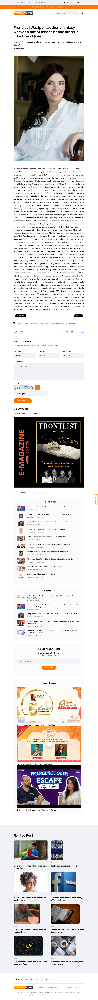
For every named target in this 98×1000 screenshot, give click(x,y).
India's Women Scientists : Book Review (41, 574)
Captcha (16, 383)
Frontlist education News (57, 323)
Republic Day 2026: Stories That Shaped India (44, 567)
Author (18, 323)
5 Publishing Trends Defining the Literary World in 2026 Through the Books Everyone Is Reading (52, 631)
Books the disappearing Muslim (64, 866)
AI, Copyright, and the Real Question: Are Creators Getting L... (50, 514)
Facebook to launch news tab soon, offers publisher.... (66, 899)
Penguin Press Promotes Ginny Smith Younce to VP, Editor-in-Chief (52, 614)
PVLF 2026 (96, 500)
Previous (20, 316)
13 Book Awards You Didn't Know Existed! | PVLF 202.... (36, 725)
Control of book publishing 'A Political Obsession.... (67, 931)
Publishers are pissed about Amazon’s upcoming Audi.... (30, 963)
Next (78, 316)
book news (34, 323)
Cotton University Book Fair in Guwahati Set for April (46, 537)
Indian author (71, 323)
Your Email (41, 351)
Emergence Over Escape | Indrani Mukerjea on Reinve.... (37, 810)
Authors (26, 323)
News (16, 863)
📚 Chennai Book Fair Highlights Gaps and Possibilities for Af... (50, 559)
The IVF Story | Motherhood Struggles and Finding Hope (48, 529)
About (35, 3)
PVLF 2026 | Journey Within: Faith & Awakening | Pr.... (36, 764)
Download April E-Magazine (49, 7)
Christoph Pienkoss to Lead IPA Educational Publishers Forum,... (50, 544)
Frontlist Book (44, 323)
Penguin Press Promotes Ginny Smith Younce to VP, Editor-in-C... (51, 522)
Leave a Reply (18, 362)
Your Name (17, 351)
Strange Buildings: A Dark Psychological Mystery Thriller (47, 552)
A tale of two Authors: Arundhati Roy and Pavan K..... (30, 899)
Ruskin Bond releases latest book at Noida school (30, 931)
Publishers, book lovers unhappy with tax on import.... (67, 963)
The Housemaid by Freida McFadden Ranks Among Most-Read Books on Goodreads (54, 622)
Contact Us (41, 3)
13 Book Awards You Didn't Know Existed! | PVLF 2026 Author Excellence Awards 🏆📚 (53, 597)
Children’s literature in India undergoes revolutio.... (30, 867)
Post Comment (22, 401)
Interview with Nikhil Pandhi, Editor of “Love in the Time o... (48, 507)
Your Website (66, 351)
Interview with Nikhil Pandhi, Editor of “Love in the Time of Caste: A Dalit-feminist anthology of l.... (54, 606)
